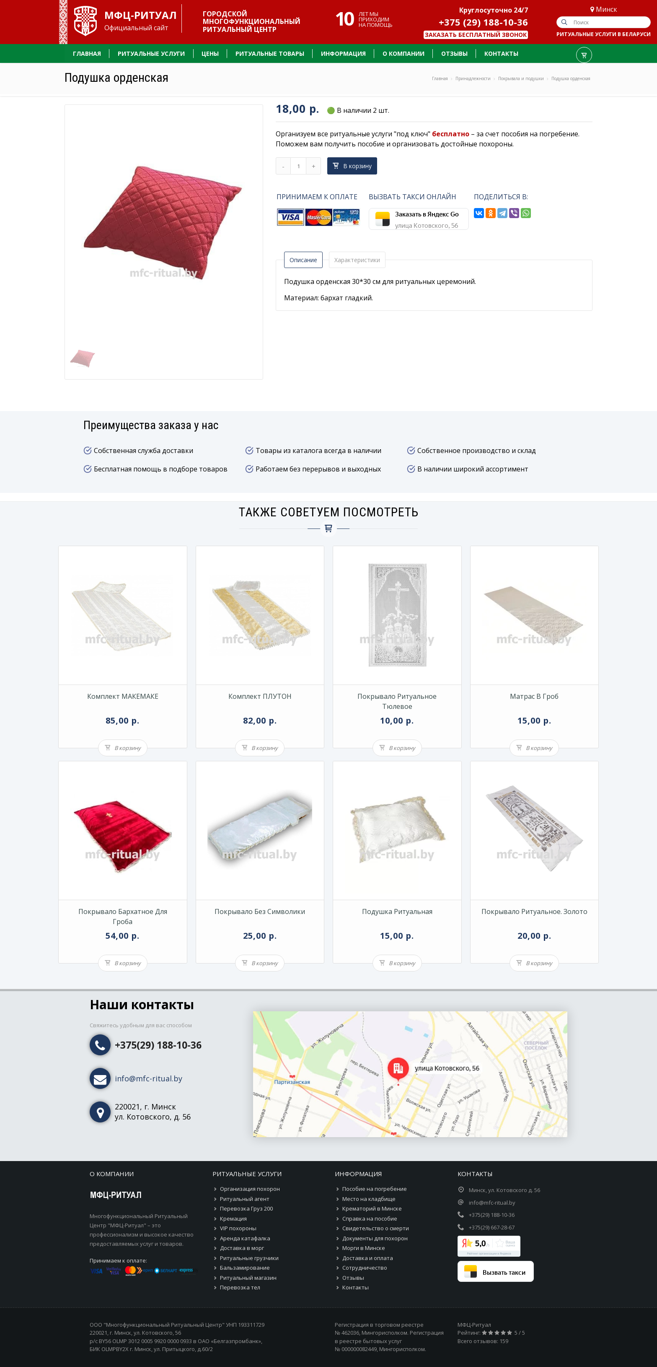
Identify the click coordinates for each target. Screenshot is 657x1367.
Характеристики (357, 260)
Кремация (233, 1218)
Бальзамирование (245, 1267)
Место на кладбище (369, 1199)
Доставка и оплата (367, 1258)
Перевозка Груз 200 (246, 1208)
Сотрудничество (364, 1267)
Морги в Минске (363, 1248)
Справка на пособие (369, 1218)
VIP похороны (238, 1228)
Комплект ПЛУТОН (260, 696)
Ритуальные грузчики (249, 1258)
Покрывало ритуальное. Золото (534, 911)
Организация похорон (250, 1189)
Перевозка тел (240, 1287)
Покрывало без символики (260, 911)
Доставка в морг (242, 1248)
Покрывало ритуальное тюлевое (397, 701)
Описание (303, 260)
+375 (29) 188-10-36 (483, 22)
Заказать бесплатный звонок (476, 35)
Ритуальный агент (244, 1199)
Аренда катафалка (245, 1238)
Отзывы (353, 1277)
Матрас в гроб (534, 696)
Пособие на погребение (374, 1189)
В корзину (352, 166)
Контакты (355, 1287)
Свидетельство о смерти (375, 1228)
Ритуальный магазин (248, 1277)
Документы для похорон (375, 1238)
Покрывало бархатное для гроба (122, 916)
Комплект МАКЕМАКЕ (122, 696)
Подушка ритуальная (397, 911)
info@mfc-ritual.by (148, 1078)
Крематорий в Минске (372, 1208)
